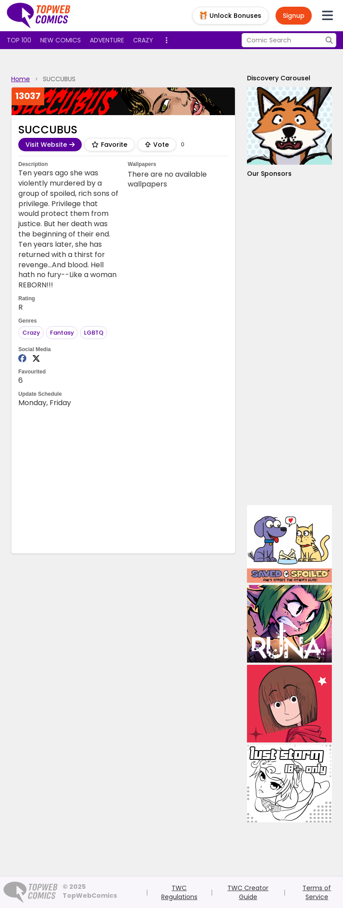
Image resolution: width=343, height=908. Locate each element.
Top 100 (19, 40)
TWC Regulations (179, 892)
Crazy (143, 40)
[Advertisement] (289, 341)
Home (20, 79)
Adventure (107, 40)
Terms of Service (316, 892)
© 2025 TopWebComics (90, 891)
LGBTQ (94, 332)
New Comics (60, 40)
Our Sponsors (269, 173)
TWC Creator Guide (247, 892)
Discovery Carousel (278, 78)
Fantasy (62, 332)
